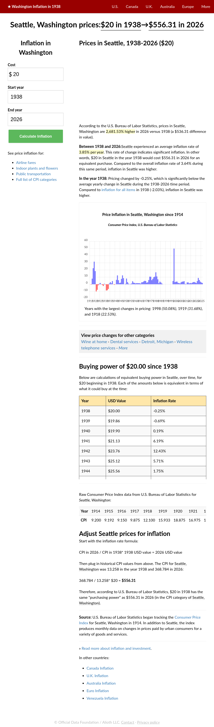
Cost (11, 64)
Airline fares (26, 162)
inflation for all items (118, 189)
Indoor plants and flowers (37, 168)
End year (15, 110)
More (205, 6)
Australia (167, 6)
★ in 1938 (34, 6)
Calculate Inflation (35, 136)
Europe (188, 6)
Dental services (124, 341)
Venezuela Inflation (102, 698)
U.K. (149, 6)
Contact (127, 722)
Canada (132, 6)
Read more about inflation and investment (116, 648)
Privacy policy (148, 722)
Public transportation (33, 173)
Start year (16, 87)
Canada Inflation (100, 668)
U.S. (115, 6)
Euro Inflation (98, 690)
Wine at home (94, 341)
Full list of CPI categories (36, 179)
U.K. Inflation (97, 675)
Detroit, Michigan (157, 341)
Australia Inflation (101, 683)
